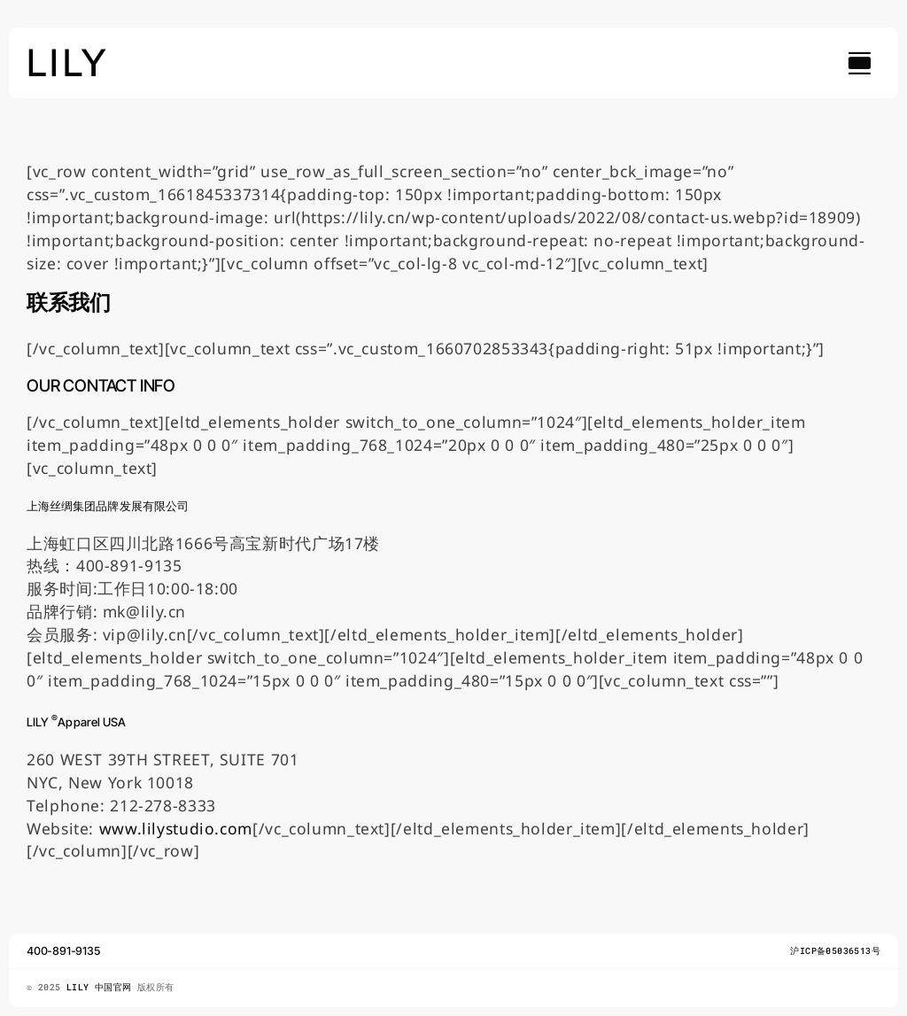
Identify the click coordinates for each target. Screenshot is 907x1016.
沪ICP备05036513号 (835, 951)
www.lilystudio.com (175, 828)
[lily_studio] (67, 54)
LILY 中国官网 (101, 987)
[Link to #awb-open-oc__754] (859, 63)
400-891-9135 (64, 951)
